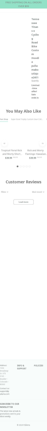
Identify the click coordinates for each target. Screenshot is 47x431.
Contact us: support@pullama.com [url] (5, 391)
